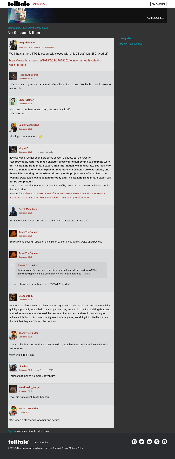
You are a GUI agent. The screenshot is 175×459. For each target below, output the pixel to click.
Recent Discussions (130, 43)
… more (86, 273)
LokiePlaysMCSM (29, 125)
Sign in (12, 431)
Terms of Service (60, 448)
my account (158, 3)
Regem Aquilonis (28, 74)
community (38, 3)
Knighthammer (27, 42)
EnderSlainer (26, 100)
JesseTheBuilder (28, 333)
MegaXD (23, 148)
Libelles (23, 366)
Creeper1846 (26, 296)
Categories (155, 17)
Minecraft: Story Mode (45, 47)
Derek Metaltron (28, 209)
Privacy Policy (76, 448)
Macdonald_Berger (30, 387)
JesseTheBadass (28, 232)
